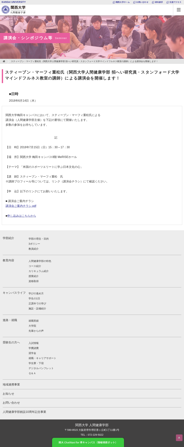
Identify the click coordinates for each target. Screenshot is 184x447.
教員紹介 (34, 248)
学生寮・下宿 (36, 363)
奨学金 (32, 353)
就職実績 (34, 320)
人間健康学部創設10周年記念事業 (24, 411)
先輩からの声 (36, 330)
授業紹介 (34, 276)
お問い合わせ (11, 402)
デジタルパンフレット (41, 368)
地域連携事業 (11, 384)
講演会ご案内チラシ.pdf (21, 205)
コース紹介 (35, 266)
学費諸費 (34, 348)
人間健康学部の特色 (40, 261)
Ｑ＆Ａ (32, 373)
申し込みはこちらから (21, 215)
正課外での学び (37, 303)
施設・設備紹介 (37, 308)
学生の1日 (34, 298)
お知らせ (8, 393)
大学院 (32, 325)
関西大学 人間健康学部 (1, 4)
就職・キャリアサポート (42, 358)
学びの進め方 (36, 293)
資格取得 (34, 281)
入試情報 (34, 343)
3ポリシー (34, 243)
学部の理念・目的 (39, 238)
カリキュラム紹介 (39, 271)
